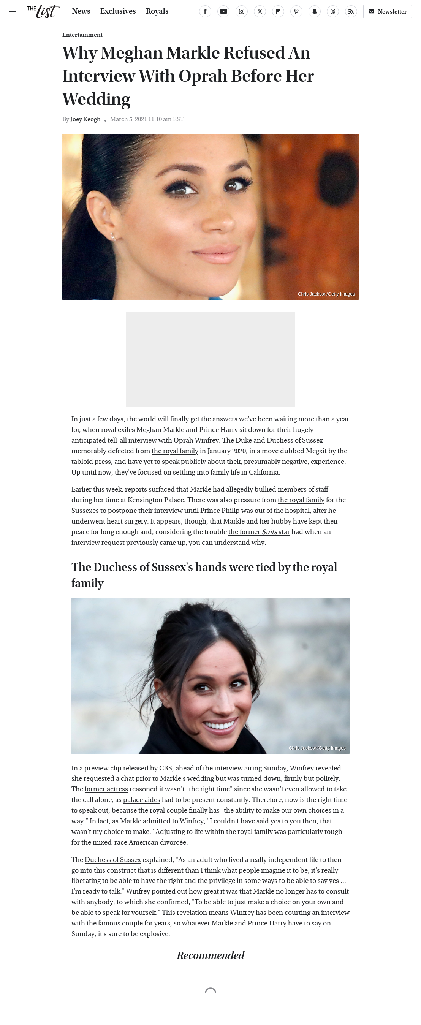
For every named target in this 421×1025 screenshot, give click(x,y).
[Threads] (333, 11)
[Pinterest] (296, 11)
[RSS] (351, 11)
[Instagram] (242, 11)
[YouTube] (223, 11)
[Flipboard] (278, 11)
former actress (106, 789)
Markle (222, 923)
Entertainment (82, 35)
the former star (259, 532)
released (136, 768)
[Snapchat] (315, 11)
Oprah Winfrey (196, 440)
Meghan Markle (160, 430)
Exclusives (118, 11)
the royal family (175, 451)
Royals (157, 11)
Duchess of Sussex (113, 860)
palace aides (141, 800)
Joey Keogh (85, 119)
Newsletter (387, 11)
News (81, 11)
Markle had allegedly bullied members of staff (259, 490)
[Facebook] (205, 11)
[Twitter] (260, 11)
